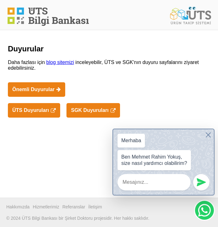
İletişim (95, 206)
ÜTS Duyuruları (34, 110)
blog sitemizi (60, 62)
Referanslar (73, 206)
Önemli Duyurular (36, 89)
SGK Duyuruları (93, 110)
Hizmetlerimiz (46, 206)
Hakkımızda (18, 206)
